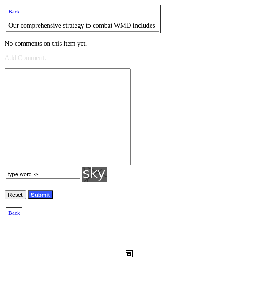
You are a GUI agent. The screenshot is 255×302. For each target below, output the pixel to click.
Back (14, 11)
